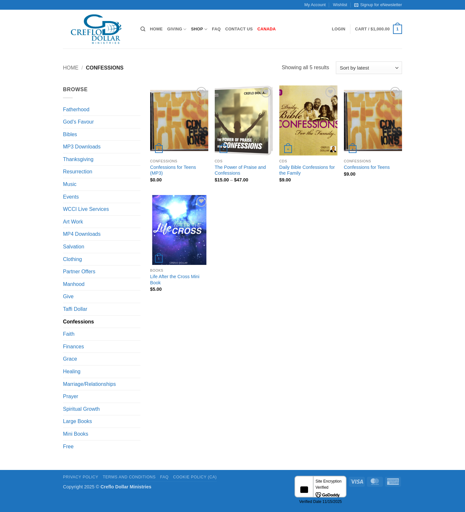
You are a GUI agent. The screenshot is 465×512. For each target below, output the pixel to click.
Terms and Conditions (129, 477)
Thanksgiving (78, 159)
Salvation (73, 246)
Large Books (77, 421)
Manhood (74, 284)
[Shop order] (369, 67)
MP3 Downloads (82, 146)
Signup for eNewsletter (378, 4)
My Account (315, 4)
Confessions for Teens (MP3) (173, 170)
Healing (71, 371)
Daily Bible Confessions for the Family (307, 170)
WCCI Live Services (86, 209)
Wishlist (340, 4)
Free (68, 446)
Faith (69, 334)
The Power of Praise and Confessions (240, 170)
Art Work (73, 221)
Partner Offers (79, 271)
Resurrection (77, 171)
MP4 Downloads (82, 234)
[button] (339, 29)
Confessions (78, 321)
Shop (199, 29)
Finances (73, 346)
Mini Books (75, 434)
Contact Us (239, 29)
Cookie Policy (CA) (195, 477)
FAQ (216, 29)
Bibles (70, 134)
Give (68, 296)
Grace (70, 359)
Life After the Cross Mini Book (175, 279)
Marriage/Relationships (89, 384)
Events (71, 197)
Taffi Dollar (75, 309)
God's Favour (78, 122)
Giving (177, 29)
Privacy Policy (80, 477)
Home (156, 29)
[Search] (142, 29)
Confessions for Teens (367, 167)
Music (70, 184)
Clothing (72, 259)
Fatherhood (76, 109)
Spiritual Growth (81, 409)
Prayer (70, 396)
